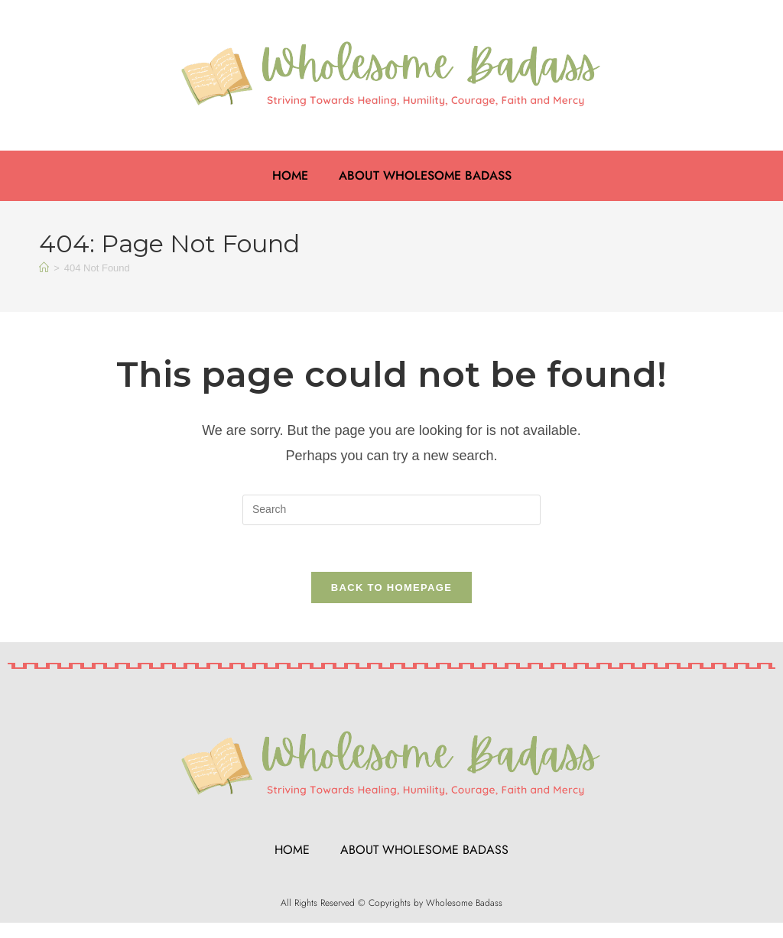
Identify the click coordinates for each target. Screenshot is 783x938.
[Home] (44, 268)
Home (290, 175)
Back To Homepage (391, 587)
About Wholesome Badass (425, 175)
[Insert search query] (391, 510)
